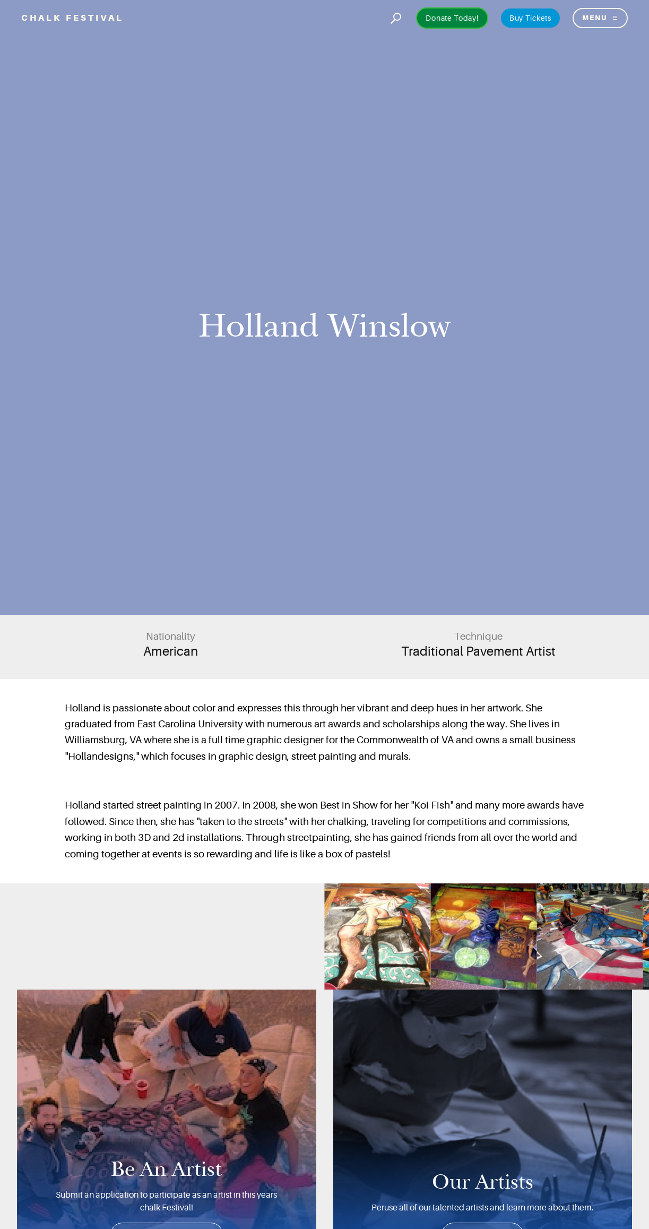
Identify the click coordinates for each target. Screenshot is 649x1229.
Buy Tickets (530, 18)
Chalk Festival (72, 18)
